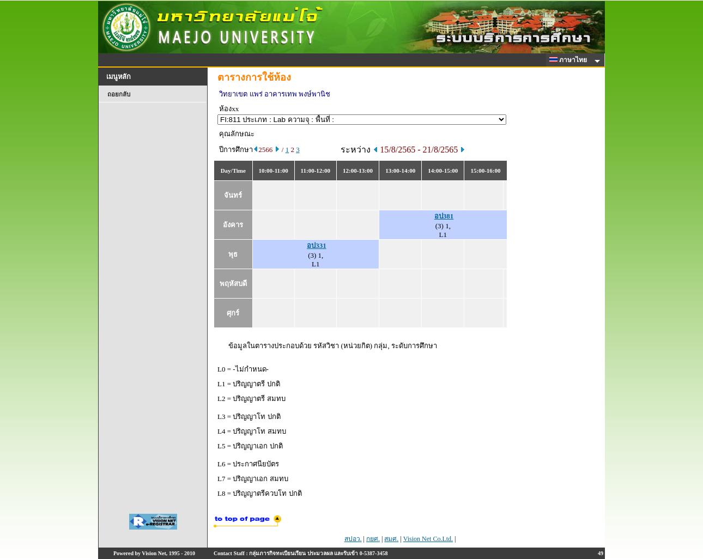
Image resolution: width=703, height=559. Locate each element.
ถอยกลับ (118, 94)
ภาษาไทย (570, 60)
